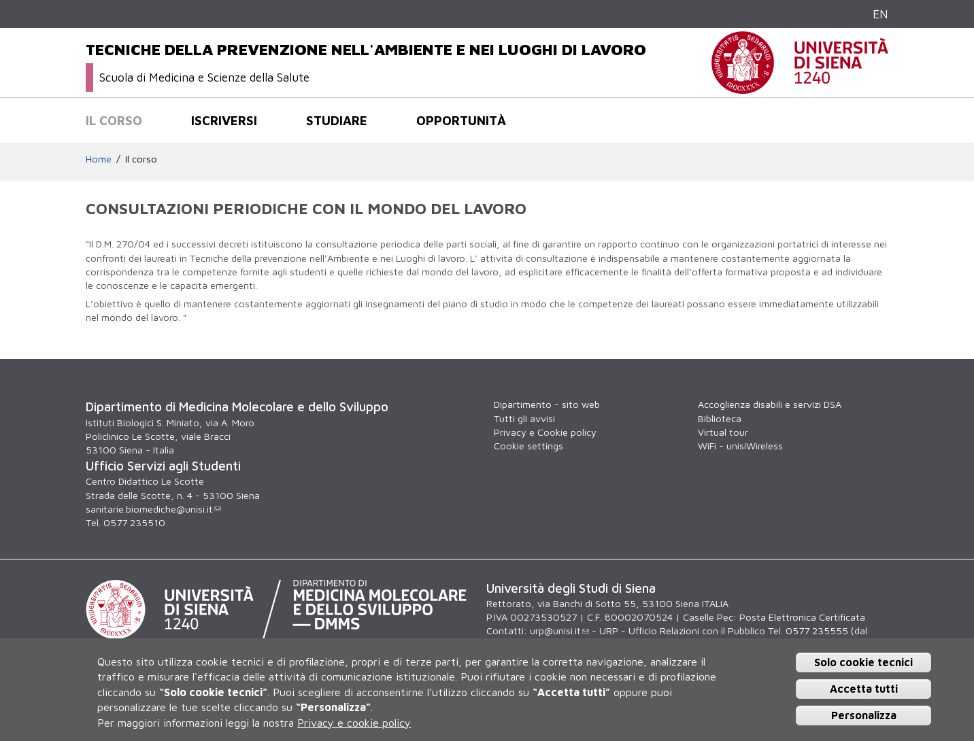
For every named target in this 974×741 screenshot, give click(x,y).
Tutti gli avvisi (524, 418)
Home (99, 159)
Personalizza (863, 715)
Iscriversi (224, 120)
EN (880, 14)
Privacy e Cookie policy (545, 432)
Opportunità (461, 120)
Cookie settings (528, 445)
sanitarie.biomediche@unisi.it (153, 509)
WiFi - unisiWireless (740, 445)
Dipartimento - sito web (547, 404)
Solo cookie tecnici (863, 662)
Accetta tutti (864, 689)
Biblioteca (719, 418)
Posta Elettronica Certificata (802, 617)
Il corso (114, 120)
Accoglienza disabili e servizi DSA (769, 404)
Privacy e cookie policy (354, 723)
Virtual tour (723, 432)
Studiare (336, 120)
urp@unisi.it (559, 630)
